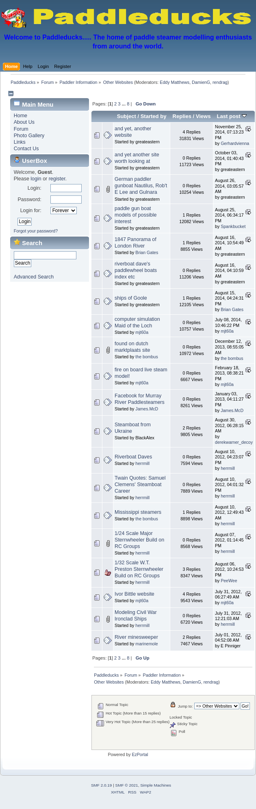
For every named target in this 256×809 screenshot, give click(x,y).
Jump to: (185, 706)
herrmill (142, 463)
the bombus (146, 356)
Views (203, 116)
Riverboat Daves (133, 457)
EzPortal (140, 754)
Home (20, 115)
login (35, 179)
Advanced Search (34, 277)
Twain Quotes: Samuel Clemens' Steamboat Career (140, 484)
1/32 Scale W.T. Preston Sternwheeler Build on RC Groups (139, 569)
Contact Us (26, 148)
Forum (21, 129)
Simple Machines (155, 785)
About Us (24, 122)
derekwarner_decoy (234, 442)
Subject (126, 116)
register (57, 179)
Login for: (30, 210)
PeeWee (229, 580)
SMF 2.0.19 (101, 785)
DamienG (201, 82)
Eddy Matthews (174, 82)
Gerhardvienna (235, 143)
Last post (232, 116)
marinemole (146, 643)
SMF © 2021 (126, 785)
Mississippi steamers (138, 512)
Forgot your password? (36, 230)
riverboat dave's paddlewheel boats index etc (136, 270)
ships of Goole (131, 298)
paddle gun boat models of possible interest (135, 215)
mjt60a (141, 332)
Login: (34, 188)
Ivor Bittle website (134, 594)
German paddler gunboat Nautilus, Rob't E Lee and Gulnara (141, 185)
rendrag (220, 82)
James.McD (146, 408)
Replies (182, 116)
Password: (29, 199)
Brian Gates (146, 252)
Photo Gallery (29, 135)
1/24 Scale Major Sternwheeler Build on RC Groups (139, 540)
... (124, 103)
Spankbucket (233, 226)
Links (20, 142)
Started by (154, 116)
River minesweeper (136, 637)
